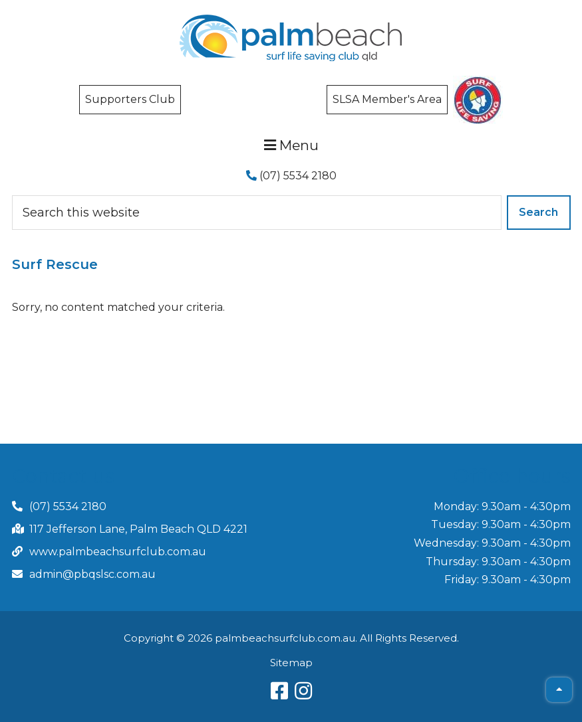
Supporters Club (130, 99)
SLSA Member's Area (387, 99)
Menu (291, 145)
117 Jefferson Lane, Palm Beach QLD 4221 (138, 529)
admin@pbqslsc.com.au (92, 574)
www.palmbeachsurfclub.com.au (117, 551)
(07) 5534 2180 (291, 175)
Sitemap (291, 662)
